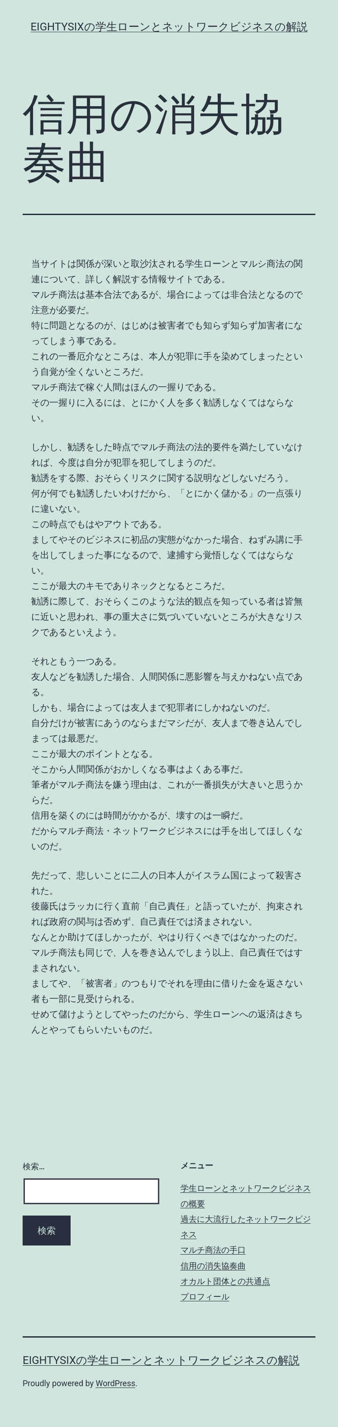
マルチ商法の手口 (213, 1250)
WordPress (115, 1383)
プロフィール (205, 1296)
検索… (34, 1166)
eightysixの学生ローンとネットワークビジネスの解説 (168, 26)
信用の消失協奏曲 (213, 1265)
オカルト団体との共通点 (225, 1281)
